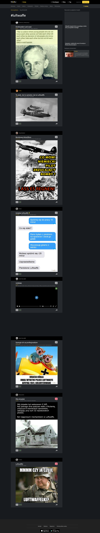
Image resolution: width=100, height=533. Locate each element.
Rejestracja (85, 2)
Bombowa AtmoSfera (23, 137)
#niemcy (21, 96)
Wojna (17, 28)
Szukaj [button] (86, 6)
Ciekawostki (30, 6)
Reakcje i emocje (44, 6)
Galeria (23, 6)
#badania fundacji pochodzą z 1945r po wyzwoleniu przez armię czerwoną (41, 285)
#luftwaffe (28, 28)
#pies (22, 214)
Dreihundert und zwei (23, 27)
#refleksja (24, 28)
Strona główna (14, 10)
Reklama (45, 526)
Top (70, 2)
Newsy (51, 6)
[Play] (17, 306)
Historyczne (18, 138)
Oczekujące (56, 2)
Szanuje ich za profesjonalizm (27, 342)
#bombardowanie (28, 138)
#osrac (35, 214)
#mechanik (29, 400)
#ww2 (40, 138)
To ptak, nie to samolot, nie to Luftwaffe (30, 95)
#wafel (25, 465)
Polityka (36, 6)
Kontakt (39, 526)
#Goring (26, 285)
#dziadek (22, 400)
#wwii (33, 138)
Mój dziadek (20, 399)
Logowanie (78, 2)
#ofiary (32, 28)
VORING (19, 283)
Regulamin (52, 526)
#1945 (23, 285)
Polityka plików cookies (62, 526)
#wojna (25, 96)
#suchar (23, 138)
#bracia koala (26, 345)
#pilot (21, 28)
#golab (28, 214)
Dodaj (24, 2)
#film (17, 285)
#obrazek (17, 345)
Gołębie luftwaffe (23, 213)
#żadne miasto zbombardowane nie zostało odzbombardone (40, 345)
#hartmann (36, 28)
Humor (18, 6)
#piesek (25, 214)
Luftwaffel (19, 464)
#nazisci (28, 96)
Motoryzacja (57, 6)
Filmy (64, 2)
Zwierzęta (13, 6)
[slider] (29, 306)
